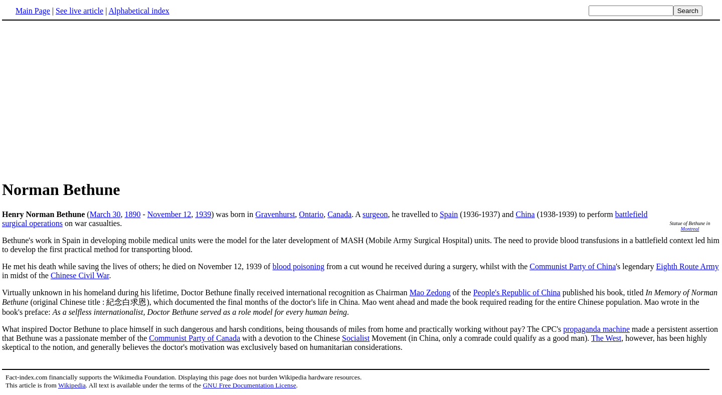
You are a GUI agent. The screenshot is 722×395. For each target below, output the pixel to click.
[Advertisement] (86, 100)
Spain (449, 214)
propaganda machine (596, 329)
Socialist (356, 338)
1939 (203, 214)
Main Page (33, 11)
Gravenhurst (275, 214)
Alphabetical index (138, 11)
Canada (339, 214)
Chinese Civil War (80, 275)
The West (606, 338)
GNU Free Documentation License (249, 385)
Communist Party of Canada (194, 338)
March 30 (105, 214)
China (524, 214)
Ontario (311, 214)
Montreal (690, 229)
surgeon (375, 214)
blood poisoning (298, 266)
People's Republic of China (517, 292)
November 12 (169, 214)
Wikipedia (72, 385)
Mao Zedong (430, 292)
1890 (132, 214)
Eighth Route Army (687, 266)
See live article (79, 11)
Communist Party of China (572, 266)
